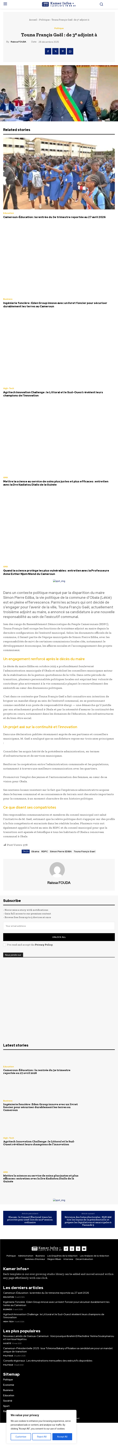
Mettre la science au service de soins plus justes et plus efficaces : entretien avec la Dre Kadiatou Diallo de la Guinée (55, 483)
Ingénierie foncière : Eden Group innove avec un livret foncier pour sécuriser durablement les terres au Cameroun (55, 304)
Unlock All (59, 937)
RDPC (44, 851)
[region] (41, 1427)
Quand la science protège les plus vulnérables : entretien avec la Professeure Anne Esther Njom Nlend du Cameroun (56, 572)
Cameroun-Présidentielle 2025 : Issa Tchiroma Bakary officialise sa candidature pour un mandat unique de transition (58, 1350)
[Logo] (59, 4)
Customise (20, 1436)
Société (7, 1343)
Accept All (62, 1436)
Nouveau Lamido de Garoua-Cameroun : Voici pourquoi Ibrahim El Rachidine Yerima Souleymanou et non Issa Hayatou (58, 1337)
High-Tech (8, 388)
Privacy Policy (44, 944)
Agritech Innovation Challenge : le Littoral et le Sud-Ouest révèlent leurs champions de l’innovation (53, 394)
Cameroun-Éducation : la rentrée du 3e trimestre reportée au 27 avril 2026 (54, 217)
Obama (35, 851)
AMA (5, 477)
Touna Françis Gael (84, 851)
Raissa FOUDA (18, 41)
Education (8, 213)
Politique (44, 19)
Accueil (33, 19)
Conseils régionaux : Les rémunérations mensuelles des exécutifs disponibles (47, 1360)
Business (7, 299)
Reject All (41, 1436)
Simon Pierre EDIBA (61, 851)
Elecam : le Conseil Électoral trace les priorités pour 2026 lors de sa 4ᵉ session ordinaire (30, 1220)
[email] (59, 926)
